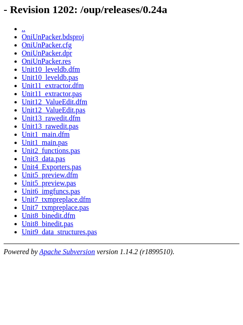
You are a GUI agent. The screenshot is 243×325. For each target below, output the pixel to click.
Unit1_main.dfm (46, 134)
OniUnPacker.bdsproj (53, 37)
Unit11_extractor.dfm (53, 85)
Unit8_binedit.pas (47, 224)
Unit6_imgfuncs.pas (51, 191)
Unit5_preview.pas (49, 183)
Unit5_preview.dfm (50, 175)
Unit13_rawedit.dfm (51, 118)
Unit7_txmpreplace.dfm (56, 199)
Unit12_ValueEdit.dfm (54, 102)
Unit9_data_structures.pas (59, 232)
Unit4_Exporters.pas (51, 167)
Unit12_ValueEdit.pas (53, 110)
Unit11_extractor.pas (52, 94)
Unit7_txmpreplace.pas (55, 207)
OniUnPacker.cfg (47, 45)
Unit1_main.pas (45, 142)
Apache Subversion (67, 251)
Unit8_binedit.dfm (48, 215)
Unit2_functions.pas (51, 150)
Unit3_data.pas (43, 158)
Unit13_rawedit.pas (50, 126)
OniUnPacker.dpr (47, 53)
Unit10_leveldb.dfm (51, 69)
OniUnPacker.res (46, 61)
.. (23, 28)
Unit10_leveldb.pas (50, 77)
